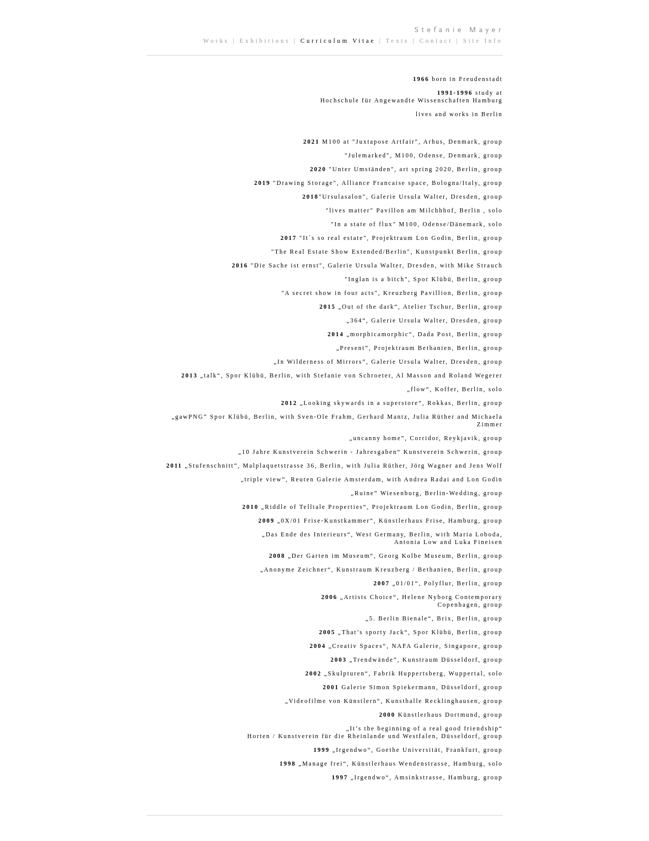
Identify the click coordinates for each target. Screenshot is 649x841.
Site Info (483, 40)
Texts (397, 40)
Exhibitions (265, 40)
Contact (436, 40)
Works (216, 40)
